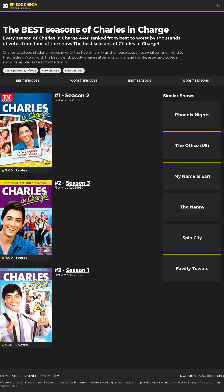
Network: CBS (50, 70)
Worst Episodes (83, 80)
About (16, 375)
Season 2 (77, 95)
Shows (4, 375)
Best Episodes (27, 80)
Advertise (30, 375)
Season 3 (78, 183)
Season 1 (77, 270)
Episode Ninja (214, 375)
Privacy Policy (49, 375)
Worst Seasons (195, 80)
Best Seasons (139, 80)
